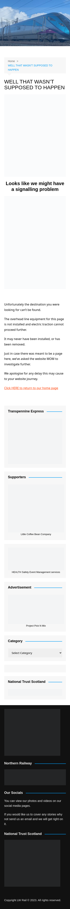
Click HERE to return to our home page (31, 388)
